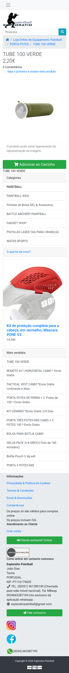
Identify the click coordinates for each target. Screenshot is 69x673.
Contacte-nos (15, 505)
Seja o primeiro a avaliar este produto (31, 71)
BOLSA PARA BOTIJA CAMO (25, 434)
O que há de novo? (19, 252)
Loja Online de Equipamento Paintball (37, 40)
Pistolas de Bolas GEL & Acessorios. (30, 205)
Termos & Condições (20, 490)
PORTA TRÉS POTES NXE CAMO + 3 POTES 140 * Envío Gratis (30, 422)
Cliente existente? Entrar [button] (34, 540)
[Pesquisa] (31, 31)
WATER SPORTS (17, 241)
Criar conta (14, 531)
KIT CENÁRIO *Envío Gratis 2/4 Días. (30, 411)
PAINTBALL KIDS (18, 196)
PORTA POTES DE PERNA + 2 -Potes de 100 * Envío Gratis (32, 400)
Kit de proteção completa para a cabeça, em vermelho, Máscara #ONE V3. (33, 330)
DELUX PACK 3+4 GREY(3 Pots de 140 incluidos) (31, 445)
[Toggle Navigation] (8, 5)
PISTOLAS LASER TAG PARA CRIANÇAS (33, 232)
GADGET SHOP (16, 223)
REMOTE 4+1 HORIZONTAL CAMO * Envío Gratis (34, 373)
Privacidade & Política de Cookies (28, 483)
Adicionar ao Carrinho (34, 164)
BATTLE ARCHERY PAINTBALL (27, 214)
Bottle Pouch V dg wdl (21, 456)
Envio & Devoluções (19, 498)
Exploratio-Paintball (44, 661)
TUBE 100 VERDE (44, 44)
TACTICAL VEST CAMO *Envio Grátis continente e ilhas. (30, 386)
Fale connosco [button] (34, 613)
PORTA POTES (19, 44)
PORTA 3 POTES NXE (20, 465)
